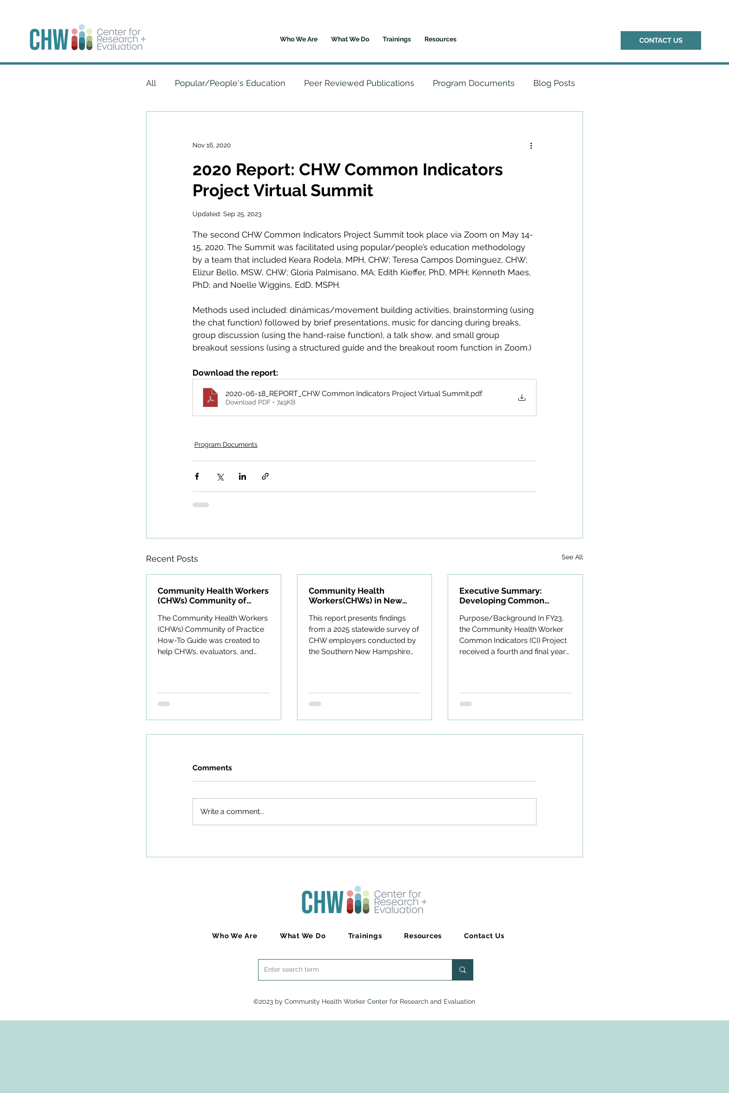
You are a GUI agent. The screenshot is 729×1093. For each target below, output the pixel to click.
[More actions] (531, 145)
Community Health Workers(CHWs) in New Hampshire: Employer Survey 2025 (355, 595)
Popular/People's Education (230, 83)
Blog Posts (554, 83)
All (151, 83)
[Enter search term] (348, 970)
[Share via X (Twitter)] (219, 476)
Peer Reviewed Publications (359, 83)
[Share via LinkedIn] (242, 476)
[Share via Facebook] (196, 476)
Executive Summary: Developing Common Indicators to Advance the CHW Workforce (510, 595)
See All (572, 557)
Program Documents (474, 83)
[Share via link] (265, 476)
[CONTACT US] (661, 40)
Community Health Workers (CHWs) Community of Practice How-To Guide (213, 595)
